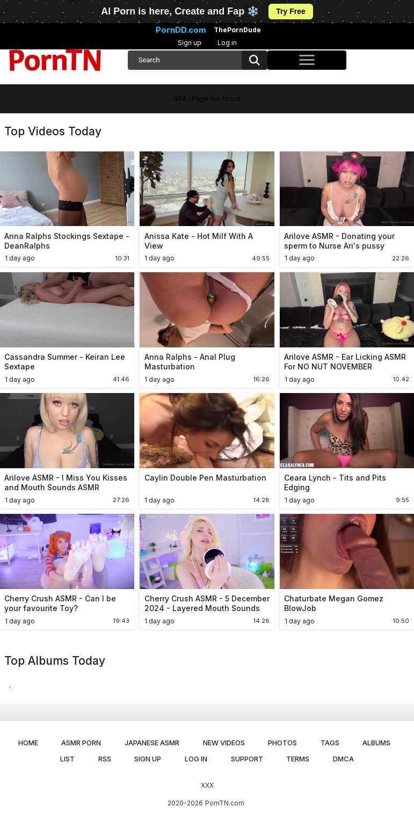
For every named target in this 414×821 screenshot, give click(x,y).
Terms (297, 758)
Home (28, 742)
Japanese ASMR (152, 742)
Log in (227, 43)
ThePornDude (237, 30)
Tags (330, 742)
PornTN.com (224, 803)
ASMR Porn (81, 742)
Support (247, 758)
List (67, 758)
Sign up (189, 43)
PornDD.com (181, 30)
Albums (376, 742)
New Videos (224, 742)
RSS (104, 758)
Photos (282, 742)
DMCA (343, 758)
